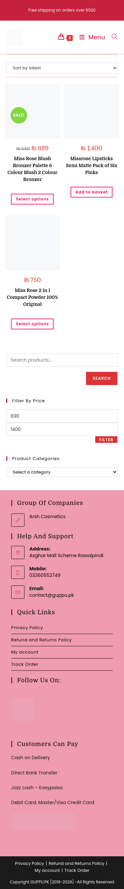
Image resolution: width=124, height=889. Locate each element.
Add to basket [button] (91, 192)
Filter (106, 440)
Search (102, 378)
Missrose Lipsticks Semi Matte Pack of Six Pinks (91, 165)
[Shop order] (62, 68)
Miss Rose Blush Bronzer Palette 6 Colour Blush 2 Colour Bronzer (32, 169)
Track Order (24, 664)
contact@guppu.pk (51, 595)
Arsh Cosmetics (47, 516)
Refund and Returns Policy (41, 640)
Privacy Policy (27, 627)
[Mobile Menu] (90, 37)
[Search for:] (112, 37)
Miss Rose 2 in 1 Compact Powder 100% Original (32, 297)
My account (24, 652)
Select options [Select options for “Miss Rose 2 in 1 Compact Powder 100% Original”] (32, 324)
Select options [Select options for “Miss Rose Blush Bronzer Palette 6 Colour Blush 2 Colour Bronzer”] (32, 199)
